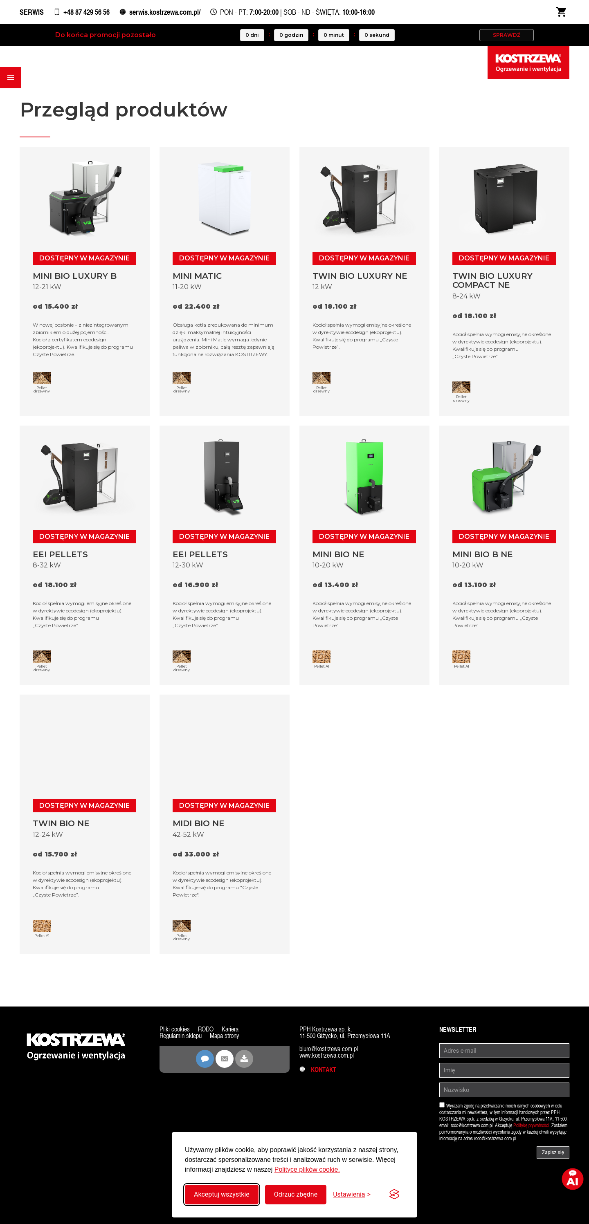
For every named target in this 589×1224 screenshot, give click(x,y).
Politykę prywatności (531, 1125)
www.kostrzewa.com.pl (326, 1055)
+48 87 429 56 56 (86, 12)
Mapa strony (224, 1036)
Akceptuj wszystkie (222, 1194)
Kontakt (317, 1070)
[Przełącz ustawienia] (352, 1194)
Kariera (230, 1029)
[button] (10, 77)
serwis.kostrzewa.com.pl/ (164, 12)
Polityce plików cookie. (307, 1169)
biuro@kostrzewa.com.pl (328, 1049)
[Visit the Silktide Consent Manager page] (394, 1194)
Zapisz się (553, 1152)
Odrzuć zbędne (295, 1194)
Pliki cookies (175, 1029)
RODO (206, 1029)
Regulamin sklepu (181, 1036)
